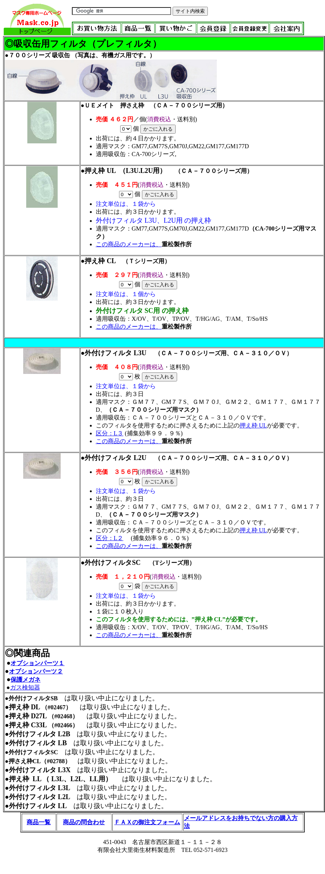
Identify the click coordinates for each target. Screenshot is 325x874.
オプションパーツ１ (37, 663)
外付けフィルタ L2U (119, 458)
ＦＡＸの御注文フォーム (147, 822)
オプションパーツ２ (36, 671)
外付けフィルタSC (112, 562)
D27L (39, 716)
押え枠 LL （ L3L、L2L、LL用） (60, 779)
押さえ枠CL (25, 761)
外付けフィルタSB (33, 698)
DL (35, 707)
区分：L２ (110, 538)
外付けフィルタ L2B (39, 734)
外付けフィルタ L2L (39, 797)
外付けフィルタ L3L (39, 788)
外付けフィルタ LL (38, 806)
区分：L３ (110, 433)
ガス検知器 (25, 687)
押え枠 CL (100, 261)
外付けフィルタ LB (38, 743)
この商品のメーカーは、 (129, 244)
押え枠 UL (100, 170)
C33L (38, 725)
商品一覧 (39, 822)
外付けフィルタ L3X (40, 770)
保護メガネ (25, 679)
